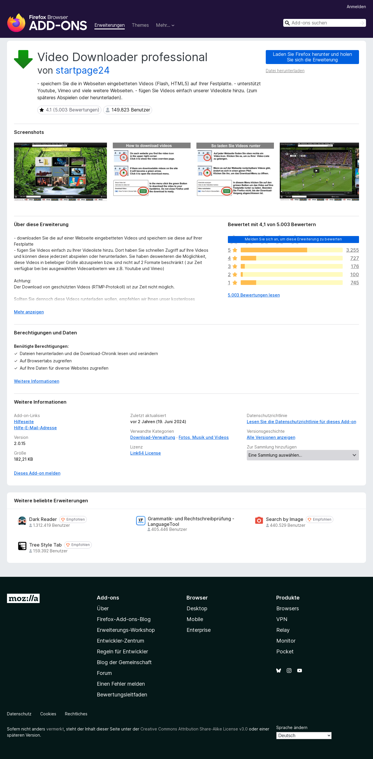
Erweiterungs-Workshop (126, 630)
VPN (281, 619)
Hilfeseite (24, 421)
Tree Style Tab (45, 545)
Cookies (48, 713)
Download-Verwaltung (152, 437)
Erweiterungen (109, 25)
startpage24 (83, 70)
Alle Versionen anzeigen (271, 437)
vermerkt (55, 728)
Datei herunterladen (285, 70)
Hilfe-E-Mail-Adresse (35, 427)
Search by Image (284, 519)
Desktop (196, 608)
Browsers (287, 608)
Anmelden (356, 6)
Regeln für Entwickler (122, 651)
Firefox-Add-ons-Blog (124, 619)
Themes (140, 25)
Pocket (285, 651)
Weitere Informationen (36, 381)
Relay (283, 630)
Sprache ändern (291, 727)
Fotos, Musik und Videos (204, 437)
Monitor (285, 641)
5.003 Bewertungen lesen (254, 294)
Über (103, 608)
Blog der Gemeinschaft (124, 662)
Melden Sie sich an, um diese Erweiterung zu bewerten (293, 239)
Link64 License (145, 453)
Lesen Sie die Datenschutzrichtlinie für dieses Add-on (301, 421)
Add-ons (108, 598)
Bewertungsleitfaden (122, 694)
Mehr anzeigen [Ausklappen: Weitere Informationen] (29, 311)
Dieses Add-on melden (37, 473)
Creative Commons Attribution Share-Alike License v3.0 (194, 728)
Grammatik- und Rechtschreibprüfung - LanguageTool (191, 521)
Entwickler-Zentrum (120, 641)
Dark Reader (43, 519)
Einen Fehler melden (121, 684)
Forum (104, 673)
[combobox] (324, 23)
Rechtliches (76, 713)
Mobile (194, 619)
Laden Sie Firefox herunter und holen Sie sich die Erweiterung (312, 57)
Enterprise (198, 630)
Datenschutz (19, 713)
